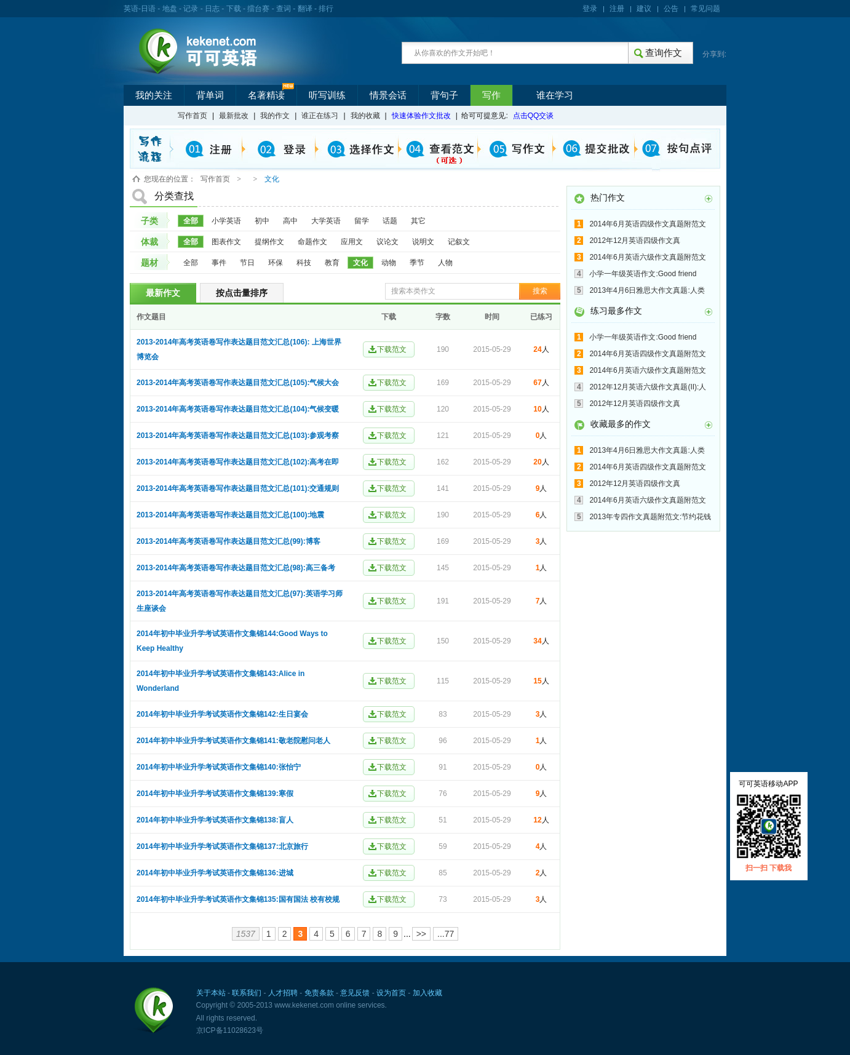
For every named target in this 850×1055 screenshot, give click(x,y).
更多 (708, 198)
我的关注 (153, 95)
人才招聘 (283, 993)
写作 (491, 95)
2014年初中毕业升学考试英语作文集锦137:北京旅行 (222, 846)
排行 (326, 8)
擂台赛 (258, 8)
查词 (283, 8)
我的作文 (275, 115)
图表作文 (226, 241)
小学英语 (226, 221)
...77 (445, 934)
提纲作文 (269, 241)
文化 (360, 262)
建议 (644, 8)
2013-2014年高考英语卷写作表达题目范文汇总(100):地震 (230, 515)
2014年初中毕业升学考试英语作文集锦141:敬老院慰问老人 (233, 740)
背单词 (210, 95)
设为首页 (391, 993)
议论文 (387, 241)
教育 (332, 262)
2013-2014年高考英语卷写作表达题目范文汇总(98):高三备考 (236, 567)
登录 (589, 8)
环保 (275, 262)
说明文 (423, 241)
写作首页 (192, 115)
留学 (361, 221)
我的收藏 (365, 115)
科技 (303, 262)
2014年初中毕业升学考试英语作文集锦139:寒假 (215, 793)
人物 (445, 262)
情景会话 (388, 95)
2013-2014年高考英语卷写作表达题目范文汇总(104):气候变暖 (238, 409)
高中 (290, 221)
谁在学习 (554, 95)
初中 (262, 221)
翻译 (305, 8)
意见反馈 (355, 993)
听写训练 (327, 95)
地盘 (169, 8)
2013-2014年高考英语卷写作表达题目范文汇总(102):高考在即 (238, 462)
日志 (212, 8)
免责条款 (319, 993)
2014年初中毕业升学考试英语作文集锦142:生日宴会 (222, 714)
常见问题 (705, 8)
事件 (219, 262)
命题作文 (312, 241)
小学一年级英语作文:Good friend (642, 273)
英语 (131, 8)
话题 (390, 221)
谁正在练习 (319, 115)
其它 (418, 221)
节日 (247, 262)
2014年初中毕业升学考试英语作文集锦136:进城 (215, 873)
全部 (190, 221)
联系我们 (246, 993)
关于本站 (211, 993)
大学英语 (326, 221)
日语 (148, 8)
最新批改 (233, 115)
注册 (617, 8)
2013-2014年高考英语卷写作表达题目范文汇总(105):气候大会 (238, 382)
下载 (233, 8)
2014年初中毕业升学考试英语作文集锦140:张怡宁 (219, 767)
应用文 (352, 241)
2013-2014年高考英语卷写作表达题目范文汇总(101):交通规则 (238, 488)
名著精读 (266, 95)
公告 (671, 8)
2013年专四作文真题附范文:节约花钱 (650, 516)
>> (421, 934)
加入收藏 (427, 993)
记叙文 (459, 241)
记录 (190, 8)
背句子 (444, 95)
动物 (388, 262)
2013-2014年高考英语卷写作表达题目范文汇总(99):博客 (228, 541)
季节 (417, 262)
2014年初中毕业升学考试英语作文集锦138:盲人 (215, 820)
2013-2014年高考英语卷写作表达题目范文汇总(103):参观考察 (238, 435)
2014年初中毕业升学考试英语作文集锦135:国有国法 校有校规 (238, 899)
